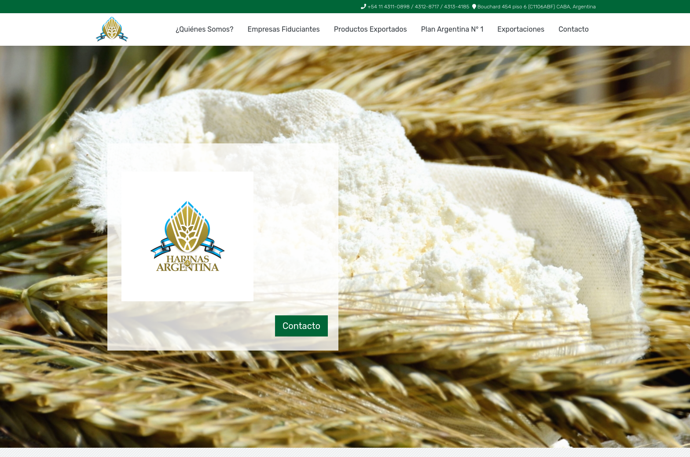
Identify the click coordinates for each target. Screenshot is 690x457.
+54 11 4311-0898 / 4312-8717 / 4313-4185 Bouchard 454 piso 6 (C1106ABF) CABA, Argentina (478, 7)
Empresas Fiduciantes (283, 29)
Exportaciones (520, 29)
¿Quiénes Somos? (204, 29)
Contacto (573, 29)
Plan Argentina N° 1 (452, 29)
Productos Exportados (370, 29)
